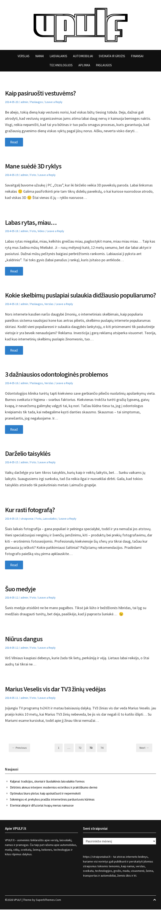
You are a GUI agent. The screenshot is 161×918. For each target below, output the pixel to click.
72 (81, 756)
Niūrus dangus (25, 647)
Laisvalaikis (58, 56)
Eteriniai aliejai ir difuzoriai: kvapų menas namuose (42, 814)
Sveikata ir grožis (112, 56)
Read (14, 142)
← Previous (19, 756)
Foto (33, 175)
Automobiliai (83, 56)
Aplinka (84, 65)
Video (41, 231)
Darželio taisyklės (29, 461)
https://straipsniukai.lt (96, 865)
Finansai (137, 56)
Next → (144, 756)
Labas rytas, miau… (33, 222)
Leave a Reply (53, 102)
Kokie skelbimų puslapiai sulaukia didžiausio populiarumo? (67, 299)
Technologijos (61, 65)
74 (103, 756)
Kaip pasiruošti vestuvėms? (43, 93)
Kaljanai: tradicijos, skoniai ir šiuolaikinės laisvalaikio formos (47, 790)
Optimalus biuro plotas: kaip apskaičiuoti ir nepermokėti (45, 802)
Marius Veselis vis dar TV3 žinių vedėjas (59, 697)
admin (24, 102)
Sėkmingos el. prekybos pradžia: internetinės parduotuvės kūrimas (52, 808)
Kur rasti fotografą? (32, 518)
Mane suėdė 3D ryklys (35, 166)
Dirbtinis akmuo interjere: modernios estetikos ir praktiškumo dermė (53, 796)
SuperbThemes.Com (48, 908)
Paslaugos (104, 65)
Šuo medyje (21, 597)
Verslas (23, 56)
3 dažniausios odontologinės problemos (60, 382)
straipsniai (27, 527)
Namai (39, 56)
